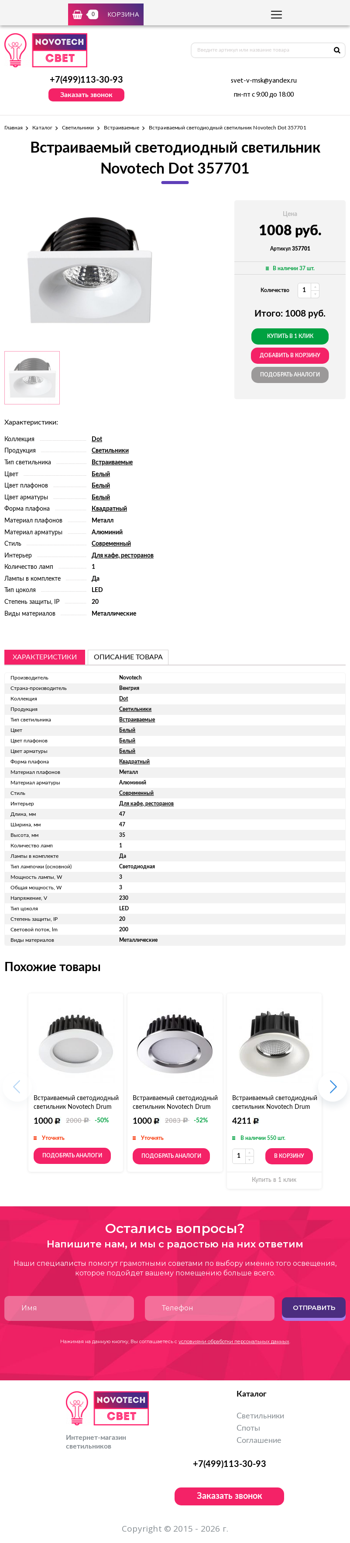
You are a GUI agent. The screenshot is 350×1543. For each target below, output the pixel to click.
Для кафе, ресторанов (123, 556)
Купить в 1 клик (290, 336)
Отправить (314, 1307)
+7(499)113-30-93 (86, 80)
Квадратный (109, 509)
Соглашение (259, 1441)
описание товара (128, 657)
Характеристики (45, 657)
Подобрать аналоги (290, 374)
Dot (97, 439)
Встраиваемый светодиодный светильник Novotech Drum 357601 (175, 1107)
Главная (13, 127)
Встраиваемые (122, 127)
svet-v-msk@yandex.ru (264, 80)
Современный (111, 544)
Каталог (42, 127)
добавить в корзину (290, 355)
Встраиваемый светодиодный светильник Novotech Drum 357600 (76, 1107)
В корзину (289, 1156)
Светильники (78, 127)
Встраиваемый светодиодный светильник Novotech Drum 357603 (274, 1107)
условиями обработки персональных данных (233, 1341)
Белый (101, 474)
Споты (248, 1428)
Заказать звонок (86, 94)
